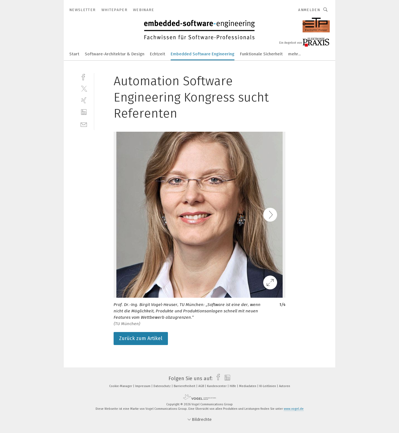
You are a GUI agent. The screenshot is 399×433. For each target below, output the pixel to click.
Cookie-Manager (121, 386)
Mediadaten (248, 386)
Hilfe (233, 386)
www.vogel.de (294, 409)
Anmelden (309, 9)
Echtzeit (157, 53)
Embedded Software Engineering (202, 53)
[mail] (83, 124)
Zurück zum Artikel (140, 338)
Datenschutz (163, 386)
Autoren (284, 386)
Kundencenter (217, 386)
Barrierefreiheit (185, 386)
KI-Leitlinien (268, 386)
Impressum (143, 386)
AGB (201, 386)
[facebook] (83, 76)
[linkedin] (83, 112)
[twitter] (83, 88)
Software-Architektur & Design (114, 53)
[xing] (83, 100)
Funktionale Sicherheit (261, 53)
